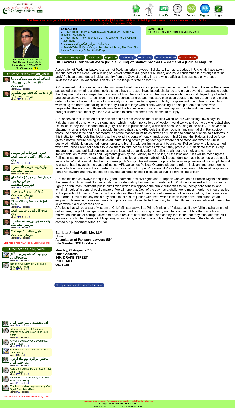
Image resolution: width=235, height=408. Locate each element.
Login (218, 10)
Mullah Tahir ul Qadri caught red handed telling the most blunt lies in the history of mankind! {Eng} (100, 49)
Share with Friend (166, 57)
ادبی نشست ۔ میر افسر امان (29, 322)
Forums (191, 10)
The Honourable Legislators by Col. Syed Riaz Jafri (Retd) (30, 388)
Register (205, 10)
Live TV (164, 10)
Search (150, 10)
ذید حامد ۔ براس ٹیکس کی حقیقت (86, 44)
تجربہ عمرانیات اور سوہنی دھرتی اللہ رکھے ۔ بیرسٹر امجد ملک (30, 156)
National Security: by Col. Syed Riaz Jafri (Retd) (28, 265)
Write (177, 10)
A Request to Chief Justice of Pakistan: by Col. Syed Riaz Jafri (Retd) (29, 332)
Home (136, 10)
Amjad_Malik (34, 59)
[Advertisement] (27, 125)
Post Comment (188, 57)
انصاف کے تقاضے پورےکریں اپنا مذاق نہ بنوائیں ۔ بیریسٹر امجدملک (30, 82)
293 (35, 68)
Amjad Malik (34, 62)
